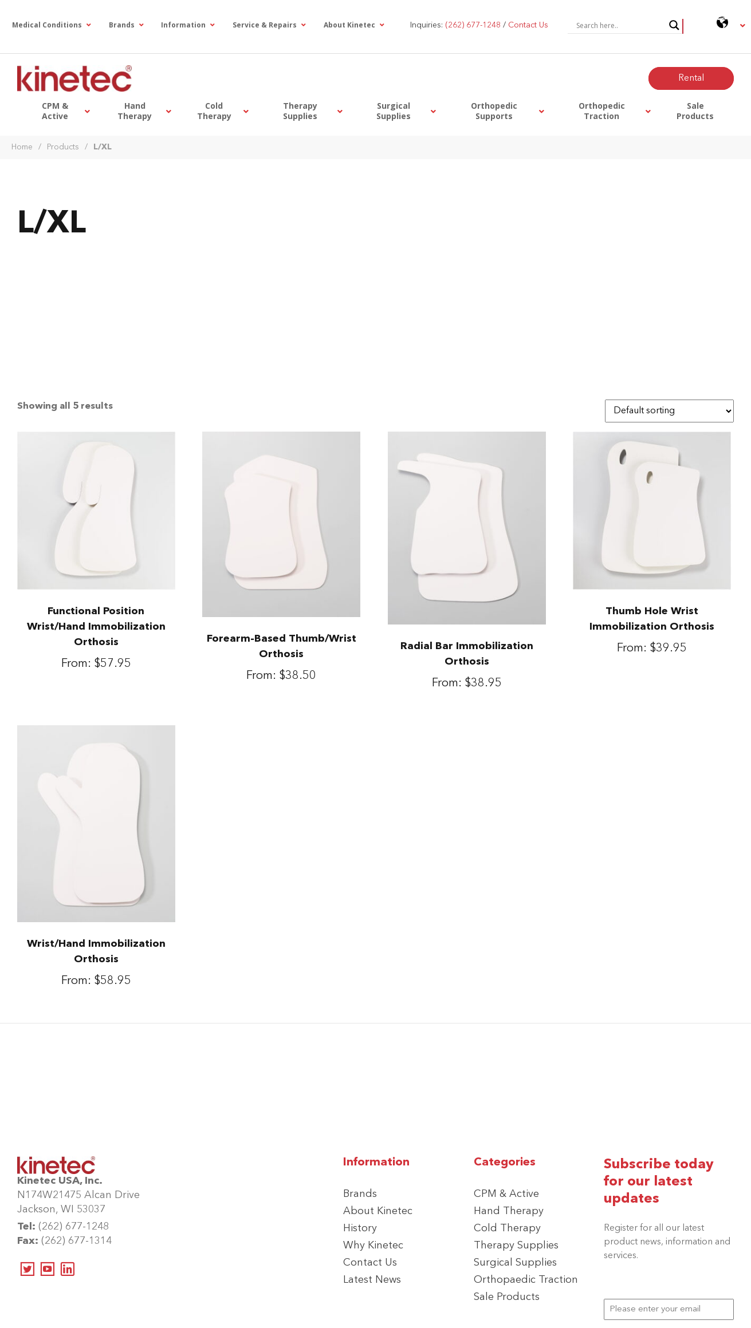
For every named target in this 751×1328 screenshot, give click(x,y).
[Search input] (619, 25)
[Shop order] (669, 411)
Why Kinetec (373, 1245)
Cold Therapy (507, 1228)
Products (63, 147)
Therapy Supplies (516, 1245)
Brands (360, 1194)
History (360, 1228)
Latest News (372, 1280)
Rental (691, 78)
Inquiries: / (479, 25)
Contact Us (370, 1263)
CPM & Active (506, 1194)
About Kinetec (377, 1211)
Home (22, 147)
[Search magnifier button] (674, 25)
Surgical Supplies (515, 1263)
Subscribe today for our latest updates (659, 1182)
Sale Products (507, 1297)
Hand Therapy (509, 1211)
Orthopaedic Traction (526, 1280)
